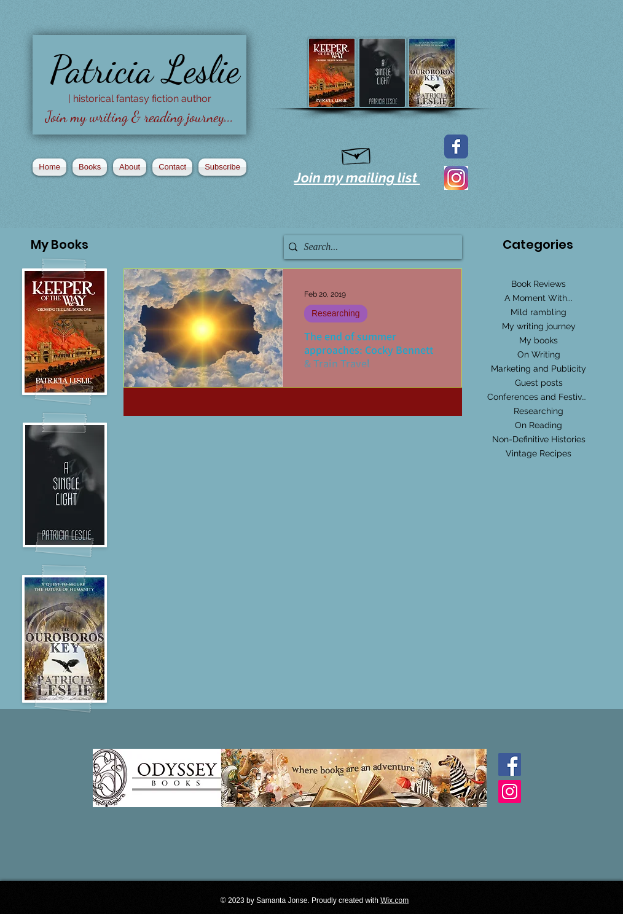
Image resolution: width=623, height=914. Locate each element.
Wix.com (394, 900)
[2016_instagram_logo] (456, 178)
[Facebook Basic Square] (509, 764)
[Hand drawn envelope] (356, 154)
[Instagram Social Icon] (509, 791)
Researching (336, 313)
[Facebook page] (456, 146)
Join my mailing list (357, 178)
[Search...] (370, 247)
